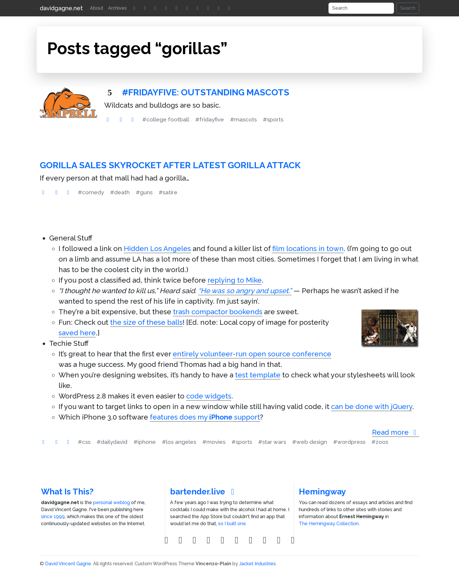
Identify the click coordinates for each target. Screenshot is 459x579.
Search (407, 8)
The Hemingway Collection (329, 523)
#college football (165, 119)
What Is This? (67, 491)
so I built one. (232, 523)
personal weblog (111, 502)
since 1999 (53, 516)
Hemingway (322, 491)
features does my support (205, 417)
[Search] (361, 8)
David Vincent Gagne (68, 563)
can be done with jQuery (371, 406)
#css (84, 442)
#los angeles (179, 442)
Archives (117, 8)
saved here (77, 333)
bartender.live (204, 491)
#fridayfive (209, 119)
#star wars (272, 442)
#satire (168, 192)
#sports (273, 119)
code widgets (208, 396)
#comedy (91, 192)
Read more (395, 432)
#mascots (243, 119)
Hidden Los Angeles (157, 248)
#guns (144, 192)
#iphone (144, 442)
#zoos (379, 442)
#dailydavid (112, 442)
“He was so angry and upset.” (245, 290)
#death (120, 192)
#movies (213, 442)
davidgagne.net (61, 8)
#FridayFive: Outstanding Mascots (205, 92)
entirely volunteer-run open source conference (252, 354)
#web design (309, 442)
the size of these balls (146, 322)
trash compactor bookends (217, 311)
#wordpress (349, 442)
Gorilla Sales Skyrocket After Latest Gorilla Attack (170, 165)
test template (257, 375)
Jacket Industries (257, 563)
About (96, 8)
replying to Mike (235, 280)
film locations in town (308, 248)
